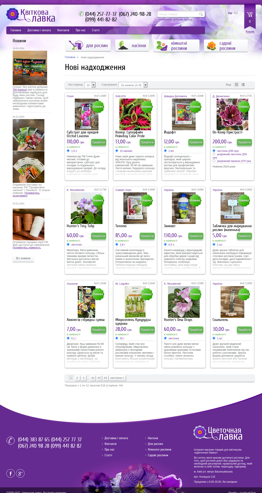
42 (92, 377)
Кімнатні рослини (159, 449)
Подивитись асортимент (26, 194)
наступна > (117, 377)
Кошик (250, 32)
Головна (16, 30)
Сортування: (109, 84)
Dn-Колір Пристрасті (227, 132)
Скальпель (220, 320)
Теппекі (121, 226)
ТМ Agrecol (20, 89)
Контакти (63, 30)
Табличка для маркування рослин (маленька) (232, 228)
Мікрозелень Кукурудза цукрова (133, 322)
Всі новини (23, 258)
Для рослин (155, 444)
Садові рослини (158, 455)
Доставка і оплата (39, 30)
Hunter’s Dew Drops (178, 320)
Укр (230, 13)
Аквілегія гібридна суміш (86, 320)
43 (99, 377)
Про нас (81, 30)
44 (105, 377)
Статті (96, 30)
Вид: (229, 84)
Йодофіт (170, 132)
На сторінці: (75, 84)
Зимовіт (170, 226)
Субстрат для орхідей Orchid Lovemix (82, 134)
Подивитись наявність (27, 247)
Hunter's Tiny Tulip (80, 226)
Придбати (98, 142)
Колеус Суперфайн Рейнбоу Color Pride (130, 134)
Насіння (153, 438)
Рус (236, 13)
